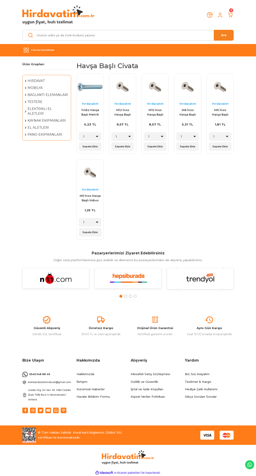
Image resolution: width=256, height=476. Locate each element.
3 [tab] (130, 296)
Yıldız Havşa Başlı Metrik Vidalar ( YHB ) (90, 112)
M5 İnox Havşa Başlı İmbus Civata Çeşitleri (90, 198)
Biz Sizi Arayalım (197, 374)
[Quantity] (90, 136)
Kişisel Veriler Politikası (148, 396)
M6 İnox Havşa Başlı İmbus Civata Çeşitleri (220, 112)
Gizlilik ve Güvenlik (144, 381)
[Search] (128, 35)
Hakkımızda (85, 374)
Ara (223, 35)
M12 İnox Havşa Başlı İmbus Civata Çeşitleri (122, 112)
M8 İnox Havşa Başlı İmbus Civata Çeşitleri (187, 112)
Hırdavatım (90, 103)
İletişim (82, 381)
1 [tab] (120, 296)
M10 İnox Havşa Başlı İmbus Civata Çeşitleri (155, 112)
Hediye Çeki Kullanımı (201, 389)
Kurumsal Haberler (91, 389)
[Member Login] (220, 15)
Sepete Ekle (90, 146)
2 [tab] (125, 296)
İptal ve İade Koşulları (147, 389)
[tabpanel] (56, 281)
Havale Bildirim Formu (93, 396)
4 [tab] (135, 296)
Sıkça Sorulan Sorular (201, 396)
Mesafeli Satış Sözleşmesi (150, 374)
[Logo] (58, 14)
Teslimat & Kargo (198, 381)
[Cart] (230, 15)
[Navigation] (128, 50)
